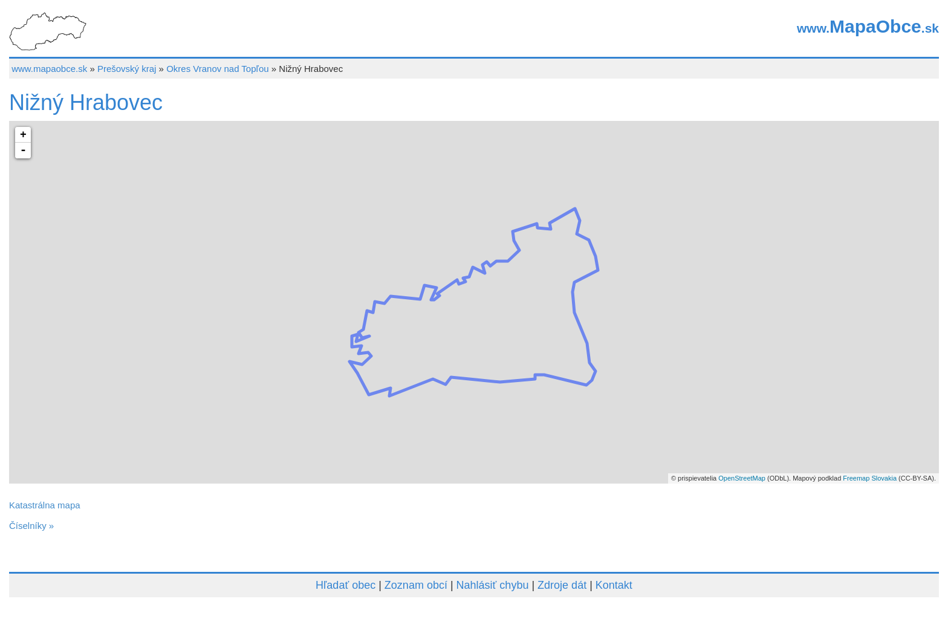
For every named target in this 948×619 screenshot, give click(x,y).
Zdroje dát (561, 585)
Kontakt (614, 585)
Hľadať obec (345, 585)
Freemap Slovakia (870, 478)
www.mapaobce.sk (49, 68)
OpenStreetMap (741, 478)
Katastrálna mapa (44, 505)
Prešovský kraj (127, 68)
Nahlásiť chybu (492, 585)
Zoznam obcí (416, 585)
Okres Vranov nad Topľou (217, 68)
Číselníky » (31, 525)
